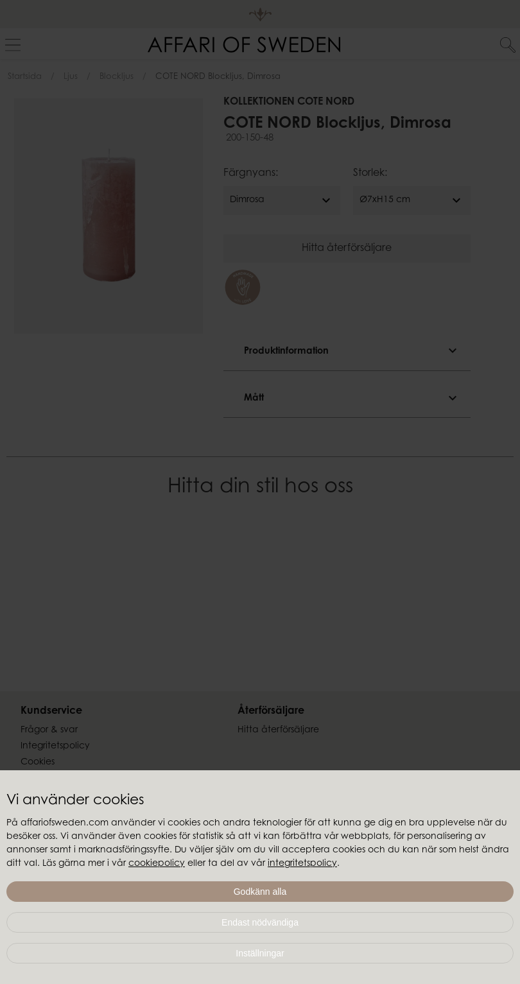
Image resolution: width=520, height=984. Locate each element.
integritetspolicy (302, 863)
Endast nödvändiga (260, 922)
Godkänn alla (260, 891)
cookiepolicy (156, 863)
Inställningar (260, 953)
